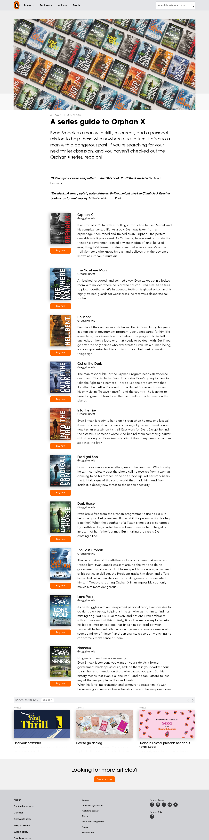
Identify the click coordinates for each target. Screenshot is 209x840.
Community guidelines (92, 805)
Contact (18, 812)
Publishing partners (90, 810)
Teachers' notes (22, 838)
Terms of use (88, 832)
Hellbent (84, 317)
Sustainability (21, 831)
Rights (85, 816)
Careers (85, 799)
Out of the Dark (89, 364)
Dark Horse (86, 503)
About (17, 799)
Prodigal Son (87, 457)
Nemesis (84, 648)
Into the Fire (86, 410)
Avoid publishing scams (93, 821)
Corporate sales (22, 819)
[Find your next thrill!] (42, 724)
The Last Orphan (90, 550)
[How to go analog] (104, 724)
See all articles (104, 779)
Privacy (85, 826)
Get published (22, 825)
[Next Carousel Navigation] (193, 700)
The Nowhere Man (92, 270)
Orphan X (85, 215)
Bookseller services (24, 806)
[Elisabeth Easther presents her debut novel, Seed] (167, 724)
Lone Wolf (85, 597)
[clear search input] (192, 6)
